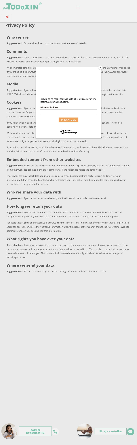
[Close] (101, 67)
